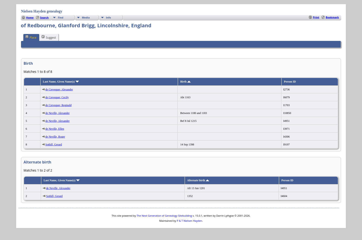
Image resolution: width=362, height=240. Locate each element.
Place (30, 37)
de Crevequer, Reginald (58, 105)
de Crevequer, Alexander (59, 89)
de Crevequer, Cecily (57, 97)
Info (108, 17)
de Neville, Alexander (57, 113)
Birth (185, 81)
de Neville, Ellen (54, 128)
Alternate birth (198, 180)
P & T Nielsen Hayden (189, 220)
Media (86, 17)
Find (60, 17)
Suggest (49, 37)
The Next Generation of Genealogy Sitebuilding (164, 215)
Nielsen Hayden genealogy (41, 11)
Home (30, 17)
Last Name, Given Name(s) (61, 81)
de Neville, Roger (55, 136)
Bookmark (332, 17)
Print (316, 17)
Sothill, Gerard (53, 144)
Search (44, 17)
